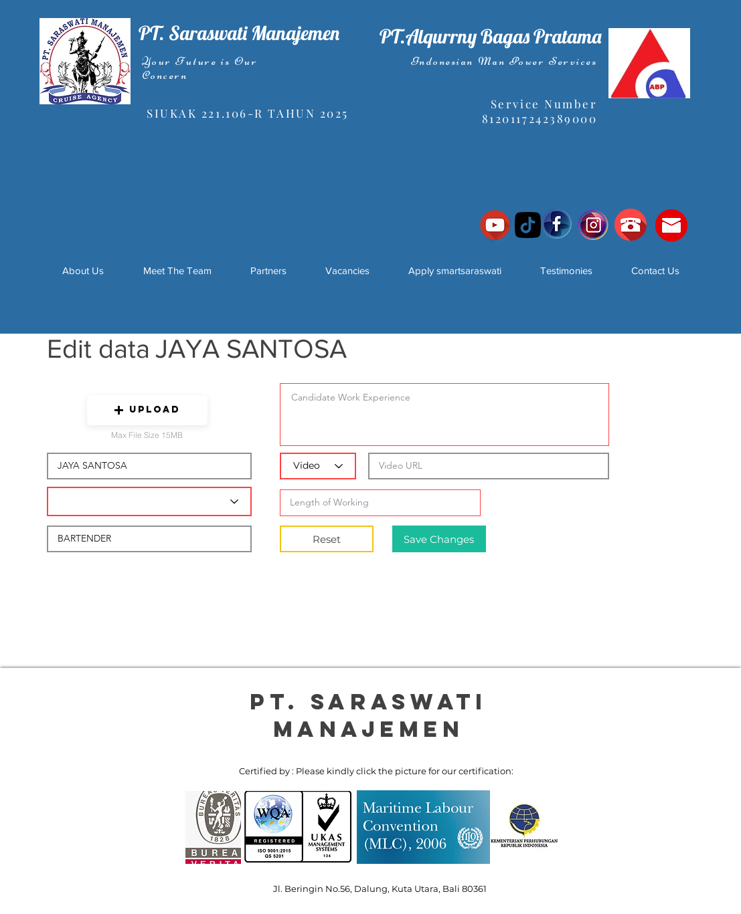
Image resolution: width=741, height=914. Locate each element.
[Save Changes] (439, 539)
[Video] (318, 466)
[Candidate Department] (149, 501)
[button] (147, 410)
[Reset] (327, 539)
